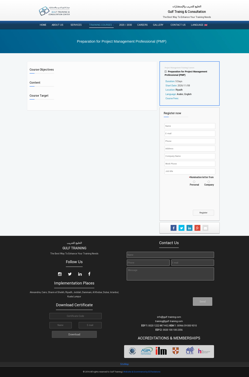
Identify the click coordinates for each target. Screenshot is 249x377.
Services (77, 24)
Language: (200, 24)
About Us (58, 24)
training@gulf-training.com (169, 321)
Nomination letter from (201, 177)
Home (43, 24)
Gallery (159, 24)
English (188, 94)
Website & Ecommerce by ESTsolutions (141, 371)
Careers (142, 24)
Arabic (180, 94)
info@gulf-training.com (169, 317)
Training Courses (101, 24)
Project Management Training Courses (179, 68)
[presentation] (190, 200)
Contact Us (178, 24)
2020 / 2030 (125, 24)
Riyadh (179, 89)
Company (209, 184)
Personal (194, 184)
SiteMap (124, 364)
